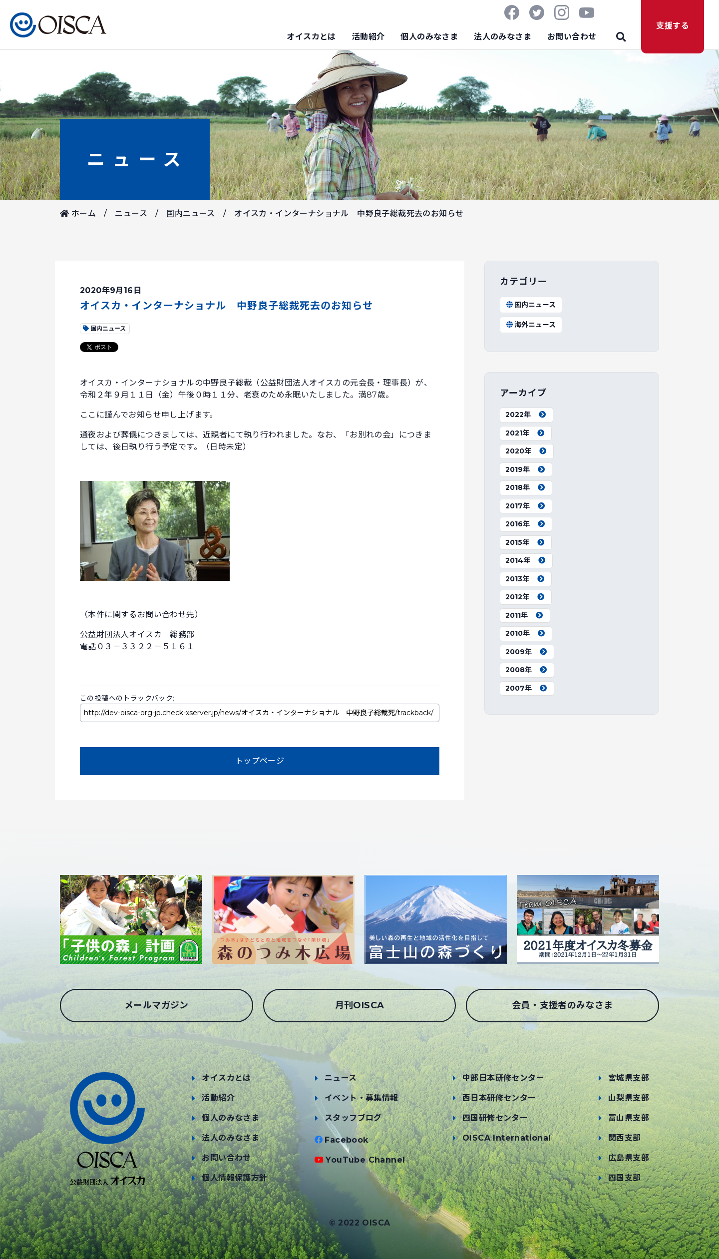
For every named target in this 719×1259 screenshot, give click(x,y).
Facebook (346, 1140)
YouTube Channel (365, 1160)
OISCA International (506, 1138)
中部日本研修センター (503, 1078)
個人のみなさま (429, 36)
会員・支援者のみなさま (562, 1005)
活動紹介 (368, 36)
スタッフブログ (353, 1118)
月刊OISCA (359, 1005)
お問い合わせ (571, 36)
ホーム (78, 213)
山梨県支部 (628, 1098)
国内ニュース (190, 213)
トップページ (259, 761)
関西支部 (624, 1138)
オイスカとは (311, 36)
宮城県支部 (628, 1078)
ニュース (135, 159)
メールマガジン (156, 1005)
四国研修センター (495, 1118)
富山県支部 (628, 1118)
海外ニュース (530, 324)
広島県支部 (628, 1158)
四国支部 (624, 1178)
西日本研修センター (499, 1098)
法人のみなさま (502, 36)
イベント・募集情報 (361, 1098)
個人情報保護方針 (234, 1178)
